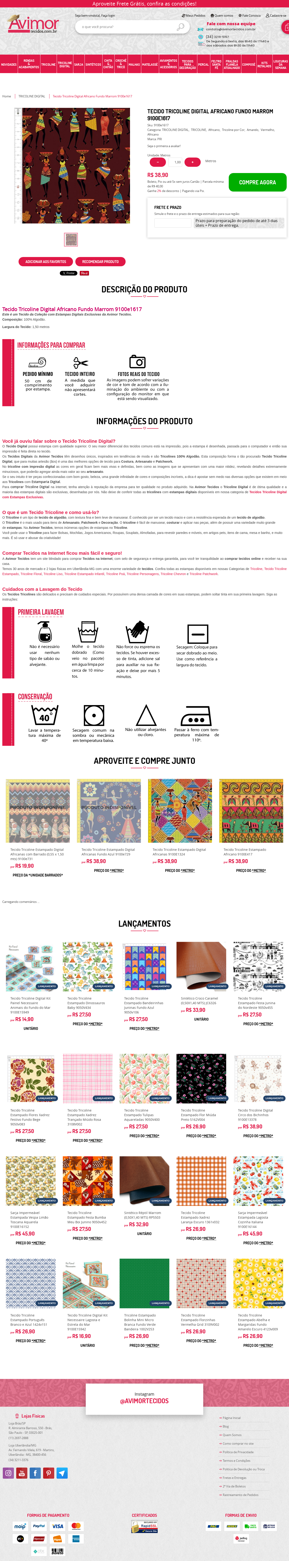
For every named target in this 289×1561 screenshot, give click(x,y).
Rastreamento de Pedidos (240, 1495)
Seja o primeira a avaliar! (164, 146)
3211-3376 (18, 1460)
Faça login (108, 15)
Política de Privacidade (238, 1452)
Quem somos (224, 15)
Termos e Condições (236, 1461)
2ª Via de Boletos (234, 1486)
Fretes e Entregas (234, 1478)
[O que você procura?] (180, 27)
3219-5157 (217, 37)
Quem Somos (232, 1435)
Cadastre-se (278, 15)
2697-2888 (18, 1438)
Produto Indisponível (38, 811)
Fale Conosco (251, 15)
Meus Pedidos (195, 15)
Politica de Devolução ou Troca (244, 1469)
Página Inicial (232, 1418)
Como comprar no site (238, 1443)
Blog (226, 1426)
